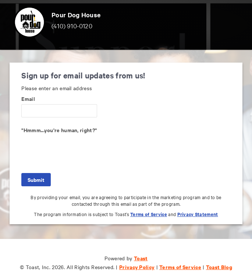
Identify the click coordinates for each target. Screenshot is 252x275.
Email (28, 98)
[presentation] (77, 149)
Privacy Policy (137, 267)
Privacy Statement (197, 214)
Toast (141, 258)
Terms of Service (148, 214)
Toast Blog (219, 267)
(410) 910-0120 (72, 25)
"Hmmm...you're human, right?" (59, 130)
